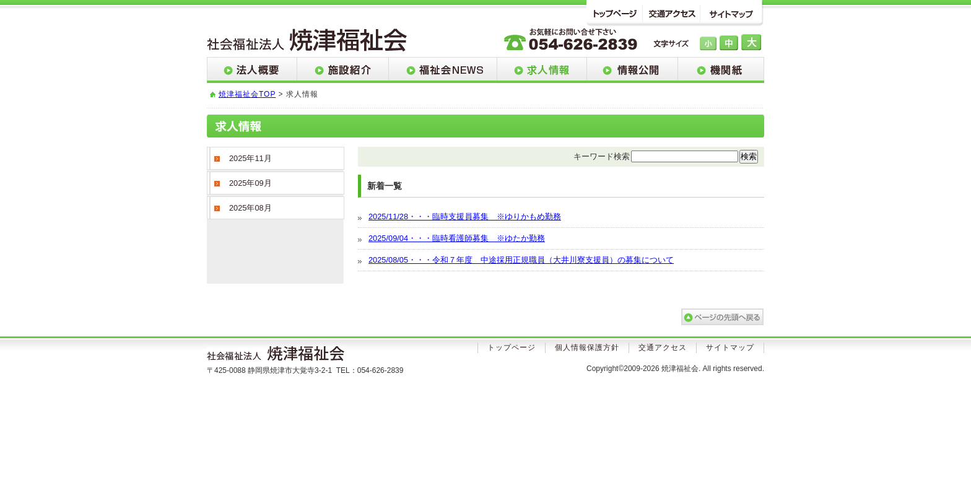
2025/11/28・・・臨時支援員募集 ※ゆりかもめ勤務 (464, 216)
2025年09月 (250, 183)
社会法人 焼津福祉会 (307, 41)
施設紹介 (343, 70)
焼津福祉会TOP (247, 94)
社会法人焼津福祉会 (280, 355)
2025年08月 (250, 207)
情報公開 (632, 70)
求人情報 (542, 70)
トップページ (615, 13)
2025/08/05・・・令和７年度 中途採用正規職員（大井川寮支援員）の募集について (521, 259)
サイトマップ (734, 13)
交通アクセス (674, 13)
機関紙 (721, 70)
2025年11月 (250, 158)
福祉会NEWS (443, 70)
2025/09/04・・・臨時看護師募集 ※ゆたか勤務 (456, 238)
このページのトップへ (722, 316)
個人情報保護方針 (587, 347)
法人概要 (252, 70)
